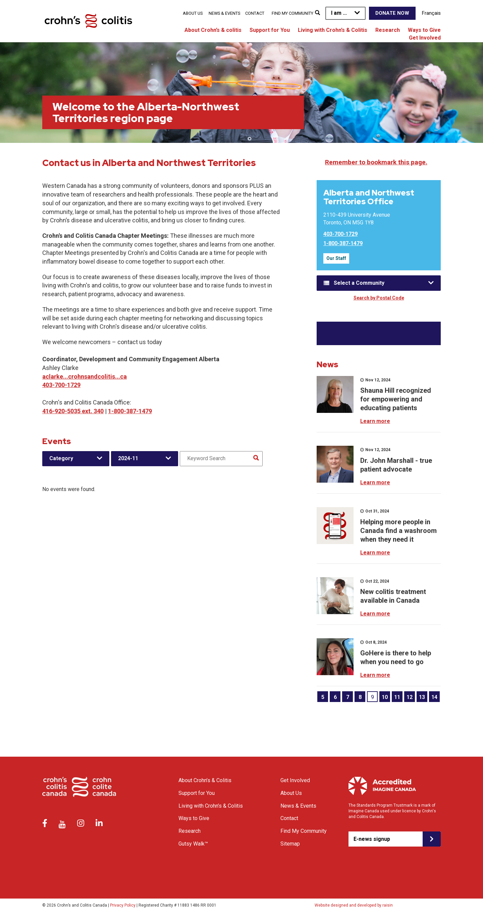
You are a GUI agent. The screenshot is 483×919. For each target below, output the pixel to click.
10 (385, 697)
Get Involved (425, 38)
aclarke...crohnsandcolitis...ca (84, 376)
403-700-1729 (61, 384)
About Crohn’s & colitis (212, 30)
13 (422, 697)
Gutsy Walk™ (193, 844)
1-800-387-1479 (130, 411)
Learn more (375, 421)
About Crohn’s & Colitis (204, 780)
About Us (193, 13)
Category (61, 458)
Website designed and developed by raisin (354, 905)
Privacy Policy (123, 905)
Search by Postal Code (379, 298)
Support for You (270, 30)
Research (387, 30)
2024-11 (128, 458)
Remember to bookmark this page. (376, 162)
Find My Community (292, 13)
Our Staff (336, 258)
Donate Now (392, 13)
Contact (254, 13)
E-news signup (372, 839)
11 (397, 697)
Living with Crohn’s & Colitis (332, 30)
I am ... (339, 13)
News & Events (224, 13)
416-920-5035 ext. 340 (73, 411)
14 (434, 697)
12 (410, 697)
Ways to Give (424, 30)
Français (431, 13)
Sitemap (290, 844)
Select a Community (359, 283)
